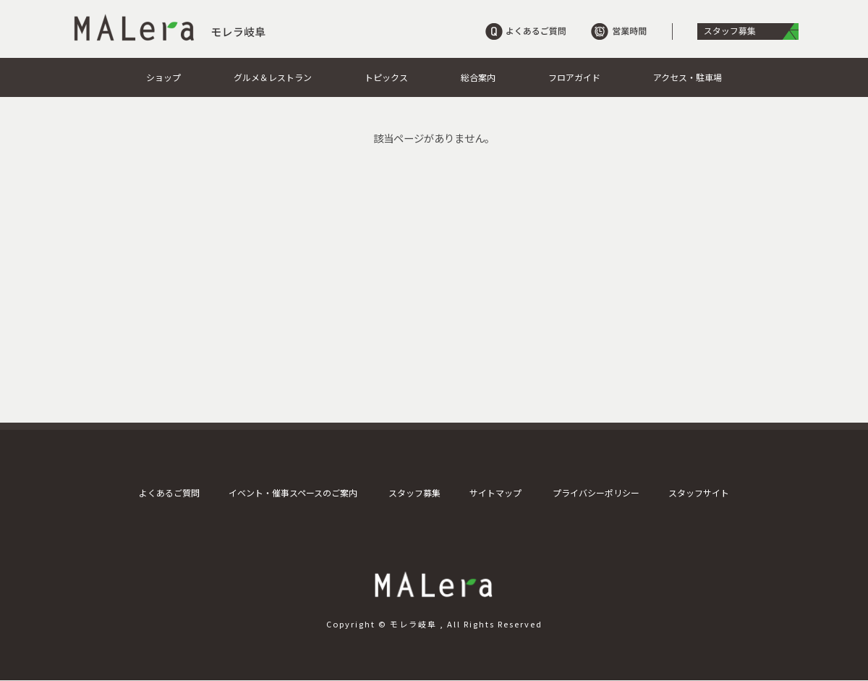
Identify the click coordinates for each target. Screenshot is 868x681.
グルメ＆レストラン (273, 77)
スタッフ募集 (414, 492)
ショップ (163, 77)
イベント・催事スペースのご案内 (293, 492)
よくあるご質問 (169, 492)
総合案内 (478, 77)
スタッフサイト (698, 492)
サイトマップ (495, 492)
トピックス (386, 77)
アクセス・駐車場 (687, 77)
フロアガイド (574, 77)
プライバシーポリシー (596, 492)
